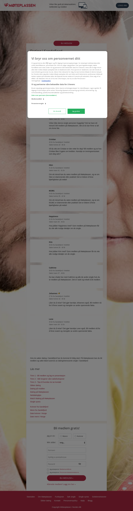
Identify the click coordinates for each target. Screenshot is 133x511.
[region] (67, 84)
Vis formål (57, 111)
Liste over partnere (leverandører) (44, 95)
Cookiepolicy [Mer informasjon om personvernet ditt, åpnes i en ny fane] (46, 81)
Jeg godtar (76, 111)
